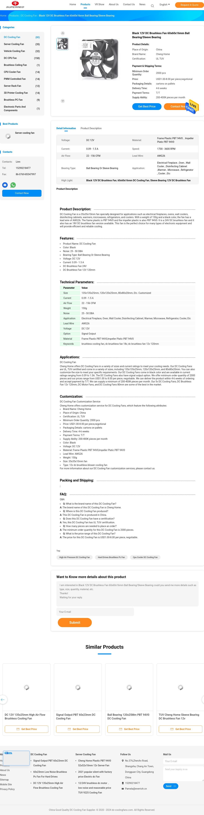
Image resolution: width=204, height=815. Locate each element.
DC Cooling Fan (22, 37)
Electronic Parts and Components (22, 108)
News (3, 775)
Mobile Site (6, 784)
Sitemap (4, 779)
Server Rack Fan (22, 86)
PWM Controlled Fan (22, 79)
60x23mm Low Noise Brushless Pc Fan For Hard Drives (50, 774)
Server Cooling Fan (22, 44)
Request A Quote (189, 5)
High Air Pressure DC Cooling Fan (74, 557)
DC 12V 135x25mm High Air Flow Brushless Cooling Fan (48, 785)
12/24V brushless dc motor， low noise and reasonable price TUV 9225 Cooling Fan (94, 788)
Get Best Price (147, 106)
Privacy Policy (7, 789)
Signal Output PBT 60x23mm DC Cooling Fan (50, 763)
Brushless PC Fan (22, 100)
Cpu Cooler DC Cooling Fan (145, 557)
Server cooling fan (25, 133)
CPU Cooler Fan (22, 72)
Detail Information (66, 128)
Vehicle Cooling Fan (22, 51)
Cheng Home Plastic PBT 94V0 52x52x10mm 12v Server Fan (94, 763)
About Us (5, 770)
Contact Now (22, 193)
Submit (74, 622)
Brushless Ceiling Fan (22, 65)
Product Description (91, 128)
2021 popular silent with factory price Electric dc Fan (95, 774)
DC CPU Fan (22, 58)
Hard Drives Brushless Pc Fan (111, 557)
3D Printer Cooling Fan (22, 93)
